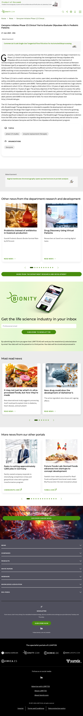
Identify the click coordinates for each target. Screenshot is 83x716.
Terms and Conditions (36, 708)
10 (52, 267)
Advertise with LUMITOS (40, 686)
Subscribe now (41, 623)
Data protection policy (56, 708)
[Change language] (71, 12)
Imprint (21, 708)
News (3, 545)
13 (56, 498)
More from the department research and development (41, 274)
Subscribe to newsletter (39, 332)
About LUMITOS (41, 691)
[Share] (67, 12)
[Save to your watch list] (75, 12)
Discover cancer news (41, 518)
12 (53, 498)
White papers (7, 569)
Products (5, 561)
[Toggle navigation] (80, 12)
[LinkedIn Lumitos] (41, 677)
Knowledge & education (11, 584)
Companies (5, 553)
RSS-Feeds (5, 592)
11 (51, 498)
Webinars (5, 576)
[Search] (63, 12)
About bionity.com (42, 695)
